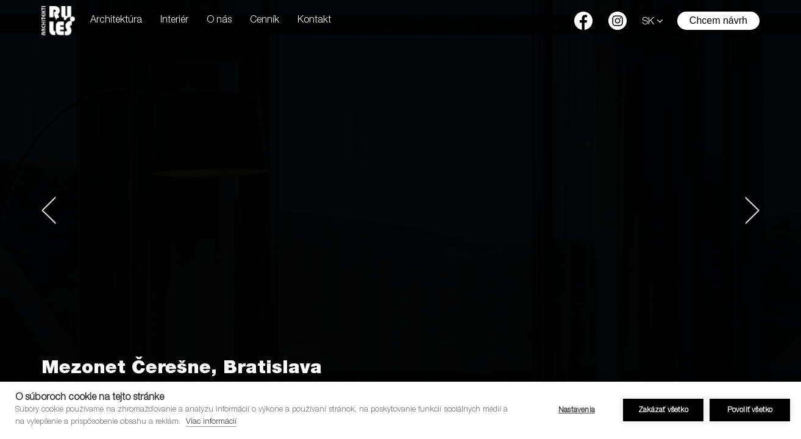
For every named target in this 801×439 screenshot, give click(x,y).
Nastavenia (576, 410)
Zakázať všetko (663, 410)
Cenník (264, 21)
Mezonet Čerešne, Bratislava (181, 369)
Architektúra (116, 21)
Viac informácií (211, 422)
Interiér (174, 21)
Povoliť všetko (750, 410)
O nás (219, 21)
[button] (48, 210)
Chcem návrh (718, 20)
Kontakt (314, 21)
